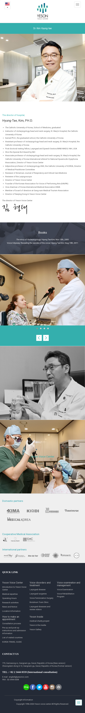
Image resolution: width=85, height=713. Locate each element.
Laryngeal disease (37, 589)
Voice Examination (65, 589)
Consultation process (11, 623)
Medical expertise (10, 594)
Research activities (10, 602)
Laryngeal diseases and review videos (40, 608)
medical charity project (39, 621)
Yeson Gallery (35, 629)
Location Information (11, 611)
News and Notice (9, 607)
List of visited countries (12, 637)
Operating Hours (9, 598)
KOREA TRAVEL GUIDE (12, 642)
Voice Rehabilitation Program (65, 595)
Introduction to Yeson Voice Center (14, 588)
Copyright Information (23, 700)
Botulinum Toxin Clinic (39, 602)
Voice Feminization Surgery (41, 598)
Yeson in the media (38, 625)
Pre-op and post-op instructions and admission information (14, 630)
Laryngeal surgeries (38, 594)
